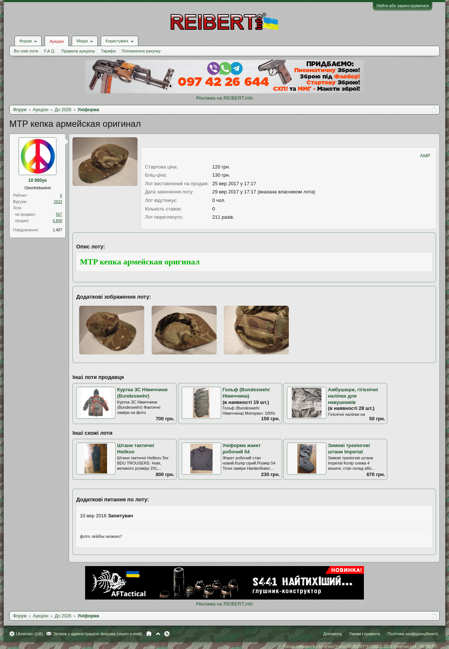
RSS (166, 633)
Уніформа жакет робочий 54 (242, 448)
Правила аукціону (78, 51)
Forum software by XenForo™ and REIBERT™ (360, 646)
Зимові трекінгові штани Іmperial (349, 448)
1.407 (57, 230)
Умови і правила (364, 634)
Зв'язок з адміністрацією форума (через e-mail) (97, 634)
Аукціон (56, 41)
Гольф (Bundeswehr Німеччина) (246, 393)
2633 (58, 202)
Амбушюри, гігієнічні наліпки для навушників (353, 396)
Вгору (158, 633)
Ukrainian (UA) (29, 634)
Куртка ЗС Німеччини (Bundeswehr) (142, 393)
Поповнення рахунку (141, 51)
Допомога (332, 634)
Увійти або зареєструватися (402, 5)
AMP (425, 155)
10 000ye (37, 180)
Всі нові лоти (26, 51)
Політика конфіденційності (413, 634)
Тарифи (108, 51)
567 (59, 214)
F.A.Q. (49, 51)
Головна (149, 633)
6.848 (57, 221)
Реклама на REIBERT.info (224, 98)
